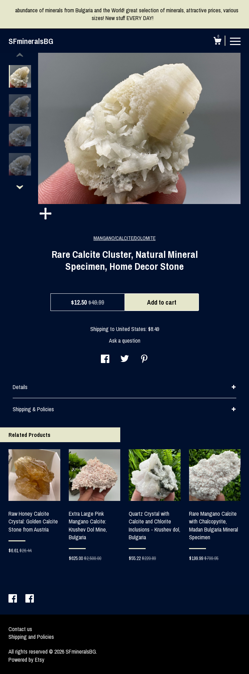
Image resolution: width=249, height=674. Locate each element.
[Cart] (217, 42)
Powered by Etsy (26, 659)
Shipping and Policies (31, 637)
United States (131, 329)
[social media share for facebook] (105, 359)
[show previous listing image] (19, 55)
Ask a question (124, 340)
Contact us (20, 629)
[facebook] (13, 599)
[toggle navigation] (235, 41)
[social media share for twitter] (125, 359)
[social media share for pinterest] (144, 359)
